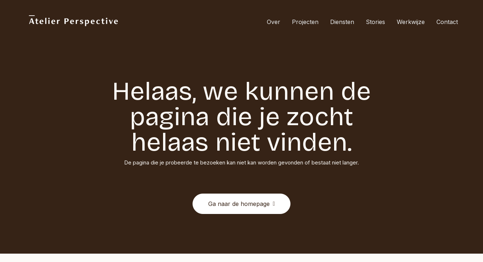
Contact (447, 21)
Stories (375, 21)
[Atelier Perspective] (73, 21)
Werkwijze (411, 21)
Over (273, 21)
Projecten (305, 21)
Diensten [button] (342, 21)
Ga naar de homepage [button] (241, 203)
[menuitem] (276, 21)
